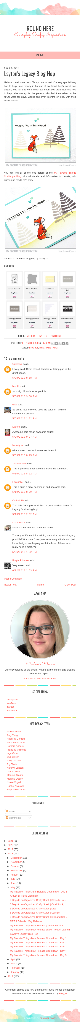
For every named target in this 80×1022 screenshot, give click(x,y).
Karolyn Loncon (15, 767)
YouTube (11, 703)
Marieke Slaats (15, 775)
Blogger (63, 993)
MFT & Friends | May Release (26, 921)
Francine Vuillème (16, 749)
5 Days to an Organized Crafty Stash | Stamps (35, 912)
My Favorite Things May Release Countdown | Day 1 (38, 938)
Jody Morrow (14, 760)
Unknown (17, 364)
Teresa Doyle (19, 463)
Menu (40, 55)
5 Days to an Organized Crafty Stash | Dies (33, 908)
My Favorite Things (49, 347)
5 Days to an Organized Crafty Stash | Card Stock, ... (38, 904)
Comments (13, 817)
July (13, 878)
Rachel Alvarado (16, 786)
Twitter (10, 706)
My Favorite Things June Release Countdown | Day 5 (38, 891)
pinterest (56, 336)
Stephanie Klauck (40, 665)
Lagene (16, 426)
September (17, 870)
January (15, 972)
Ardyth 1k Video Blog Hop (24, 895)
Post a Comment (13, 578)
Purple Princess (20, 560)
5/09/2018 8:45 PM (24, 455)
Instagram (12, 699)
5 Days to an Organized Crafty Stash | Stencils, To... (38, 900)
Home (40, 584)
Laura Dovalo (14, 771)
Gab (14, 404)
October (15, 866)
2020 (10, 845)
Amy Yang (12, 735)
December (16, 857)
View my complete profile (40, 678)
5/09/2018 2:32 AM (24, 418)
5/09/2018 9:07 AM (24, 436)
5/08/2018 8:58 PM (24, 377)
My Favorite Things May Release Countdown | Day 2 (38, 942)
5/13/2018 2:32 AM (24, 514)
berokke (16, 386)
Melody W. (18, 445)
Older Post (70, 584)
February (15, 967)
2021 (10, 840)
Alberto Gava (14, 731)
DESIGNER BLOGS (48, 1018)
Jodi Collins (13, 757)
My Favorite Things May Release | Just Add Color (36, 925)
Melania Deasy (15, 778)
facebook (30, 336)
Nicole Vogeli (14, 782)
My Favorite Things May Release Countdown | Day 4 (38, 950)
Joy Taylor (12, 764)
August (14, 874)
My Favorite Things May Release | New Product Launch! (40, 929)
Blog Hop (33, 347)
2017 (10, 976)
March (14, 963)
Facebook (12, 710)
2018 (10, 853)
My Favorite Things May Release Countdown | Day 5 (38, 955)
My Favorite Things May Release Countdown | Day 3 (38, 946)
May (13, 887)
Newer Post (10, 584)
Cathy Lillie (18, 500)
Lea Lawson (18, 522)
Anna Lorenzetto (16, 742)
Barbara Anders (15, 746)
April (13, 959)
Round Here (40, 28)
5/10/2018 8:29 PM (24, 491)
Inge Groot (12, 753)
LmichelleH (18, 482)
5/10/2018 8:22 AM (24, 473)
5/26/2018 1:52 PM (24, 552)
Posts (10, 811)
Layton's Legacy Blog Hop (24, 934)
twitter (43, 336)
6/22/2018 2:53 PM (24, 570)
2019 (10, 849)
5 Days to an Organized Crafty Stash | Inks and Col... (38, 917)
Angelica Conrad (16, 738)
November (16, 862)
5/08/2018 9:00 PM (24, 396)
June (13, 883)
